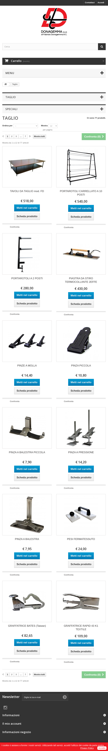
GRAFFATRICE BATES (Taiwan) (27, 625)
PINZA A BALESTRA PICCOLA (27, 452)
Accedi (101, 2)
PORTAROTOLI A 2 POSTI (27, 278)
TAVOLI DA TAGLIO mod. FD (27, 191)
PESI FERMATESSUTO (81, 539)
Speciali (11, 109)
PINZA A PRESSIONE (81, 452)
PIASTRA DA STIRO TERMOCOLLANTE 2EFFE (81, 280)
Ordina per (7, 125)
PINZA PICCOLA (81, 365)
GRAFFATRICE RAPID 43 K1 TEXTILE (81, 627)
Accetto (102, 748)
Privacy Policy (87, 748)
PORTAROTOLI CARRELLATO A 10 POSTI (81, 193)
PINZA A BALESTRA (27, 539)
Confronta (14, 227)
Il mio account (11, 723)
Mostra (44, 125)
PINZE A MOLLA (27, 365)
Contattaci (90, 2)
